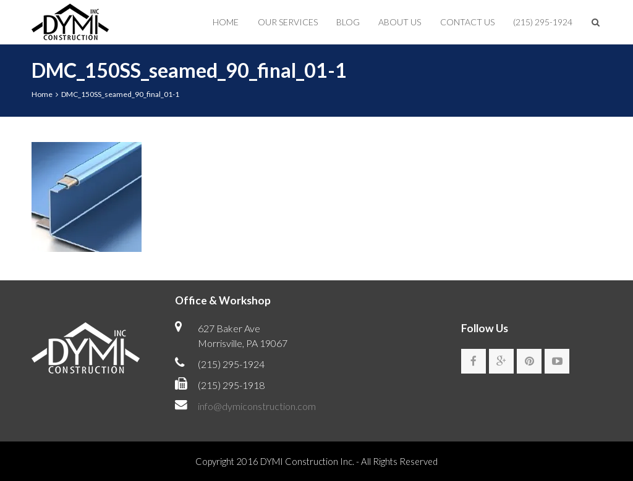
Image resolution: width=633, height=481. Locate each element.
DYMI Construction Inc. (307, 461)
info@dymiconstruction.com (257, 406)
